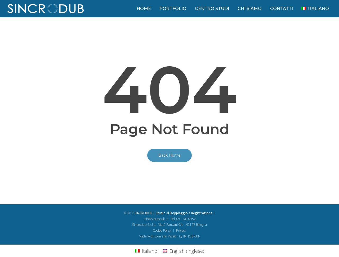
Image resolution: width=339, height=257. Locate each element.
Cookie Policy (162, 230)
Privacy (181, 230)
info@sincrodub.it (156, 219)
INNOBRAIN (191, 236)
